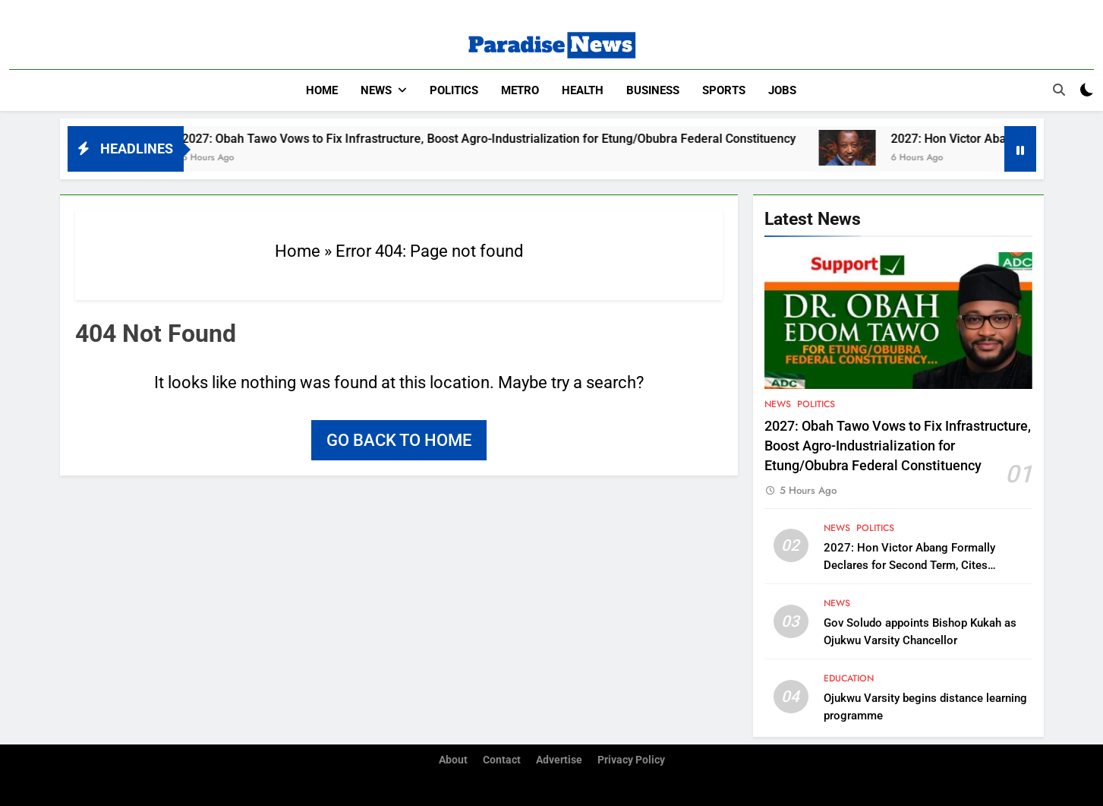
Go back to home (398, 440)
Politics (454, 90)
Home (322, 90)
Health (582, 90)
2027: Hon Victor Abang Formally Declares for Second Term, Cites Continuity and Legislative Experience (918, 565)
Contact (502, 760)
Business (652, 90)
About (453, 760)
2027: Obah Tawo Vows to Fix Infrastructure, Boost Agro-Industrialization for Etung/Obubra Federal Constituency (514, 138)
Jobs (782, 90)
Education (849, 678)
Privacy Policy (631, 760)
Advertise (559, 760)
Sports (723, 90)
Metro (520, 90)
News (376, 90)
